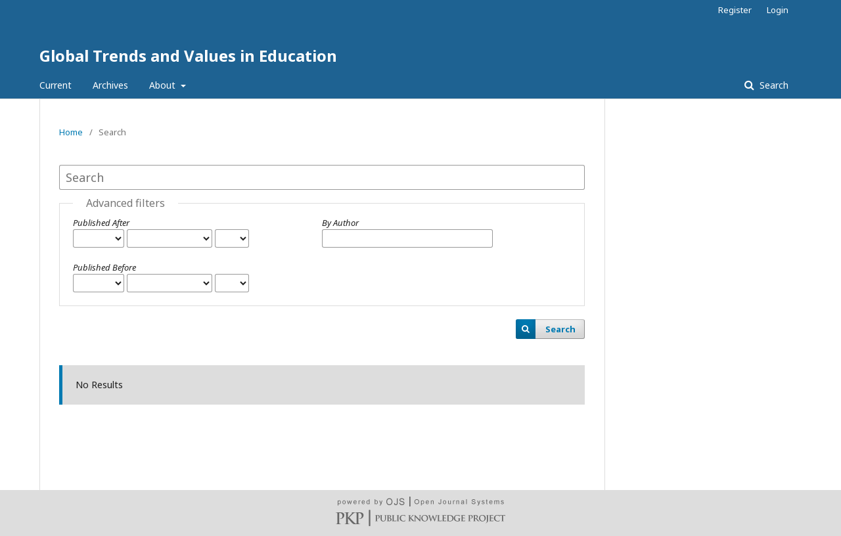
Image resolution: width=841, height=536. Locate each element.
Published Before (104, 267)
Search (772, 85)
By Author (340, 223)
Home (71, 132)
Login (777, 10)
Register (735, 10)
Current (55, 85)
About (163, 85)
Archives (110, 85)
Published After (101, 223)
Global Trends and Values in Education (188, 55)
